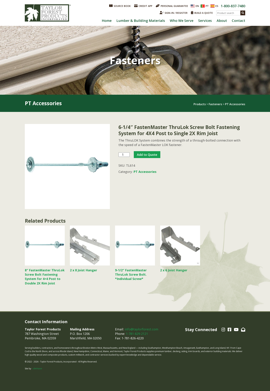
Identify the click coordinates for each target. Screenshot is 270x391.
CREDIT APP (143, 6)
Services (205, 20)
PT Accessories (235, 104)
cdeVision (37, 368)
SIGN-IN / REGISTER (174, 12)
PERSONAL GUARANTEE (172, 6)
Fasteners (215, 104)
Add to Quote (147, 155)
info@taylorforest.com (141, 329)
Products (200, 104)
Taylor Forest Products (48, 13)
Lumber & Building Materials (140, 20)
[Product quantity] (124, 154)
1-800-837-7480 (233, 6)
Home (107, 20)
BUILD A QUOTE (202, 12)
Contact (238, 20)
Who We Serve (181, 20)
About (222, 20)
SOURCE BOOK (120, 6)
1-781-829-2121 (137, 334)
